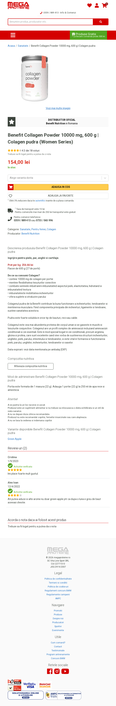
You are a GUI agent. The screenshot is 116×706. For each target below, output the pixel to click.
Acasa (11, 45)
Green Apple (15, 439)
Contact (58, 646)
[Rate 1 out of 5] (9, 150)
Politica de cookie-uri (58, 586)
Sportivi (58, 626)
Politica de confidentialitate (58, 579)
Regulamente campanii (58, 594)
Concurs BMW (58, 658)
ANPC (58, 598)
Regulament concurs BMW (58, 590)
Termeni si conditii (58, 583)
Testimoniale (58, 650)
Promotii (58, 610)
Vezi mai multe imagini (58, 108)
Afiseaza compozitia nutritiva (30, 366)
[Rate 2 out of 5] (12, 150)
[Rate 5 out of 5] (20, 150)
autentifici (40, 200)
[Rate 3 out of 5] (14, 150)
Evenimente (58, 630)
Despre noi (58, 618)
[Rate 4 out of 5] (17, 150)
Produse (58, 614)
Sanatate (23, 45)
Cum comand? (58, 642)
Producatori (58, 622)
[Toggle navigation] (13, 35)
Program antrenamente (58, 654)
